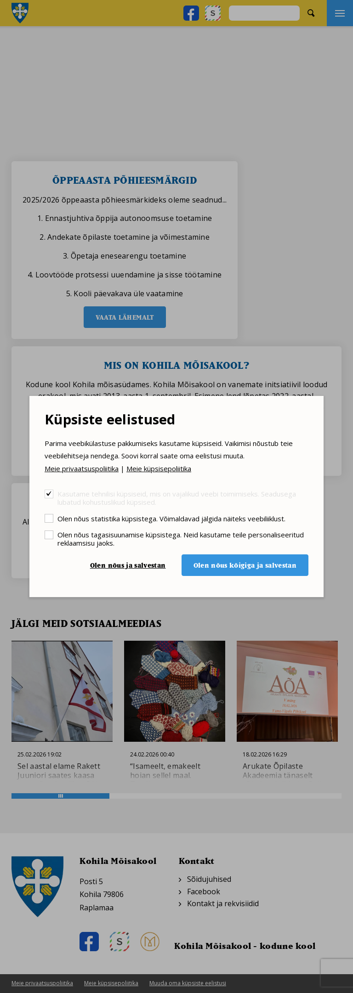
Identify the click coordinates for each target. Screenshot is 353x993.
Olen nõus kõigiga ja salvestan (245, 565)
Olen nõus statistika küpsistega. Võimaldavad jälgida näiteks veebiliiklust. (171, 518)
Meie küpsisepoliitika (158, 468)
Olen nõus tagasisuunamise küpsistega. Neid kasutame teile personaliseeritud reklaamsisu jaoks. (180, 538)
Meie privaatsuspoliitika (82, 468)
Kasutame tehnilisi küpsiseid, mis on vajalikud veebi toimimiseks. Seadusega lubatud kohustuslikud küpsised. (176, 497)
